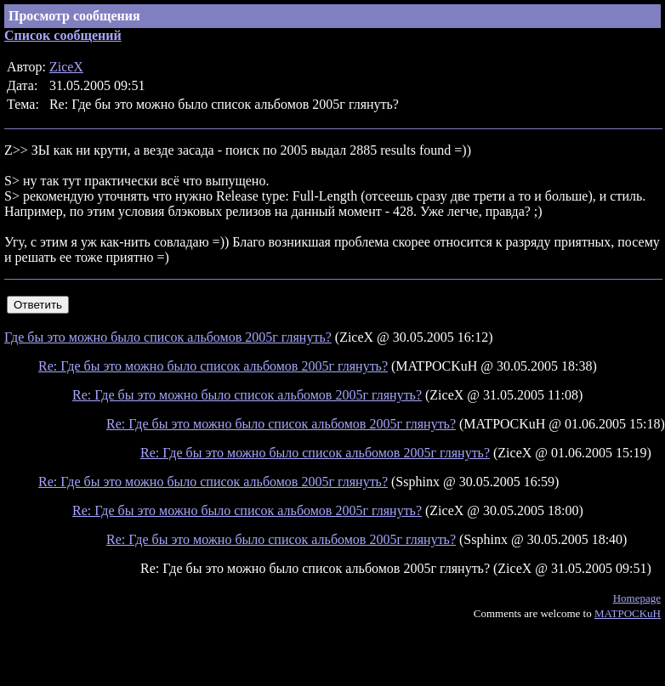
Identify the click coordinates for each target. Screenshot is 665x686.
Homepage (637, 598)
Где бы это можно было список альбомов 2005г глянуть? (168, 337)
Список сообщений (63, 35)
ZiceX (66, 67)
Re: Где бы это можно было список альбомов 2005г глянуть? (213, 366)
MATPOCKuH (627, 613)
